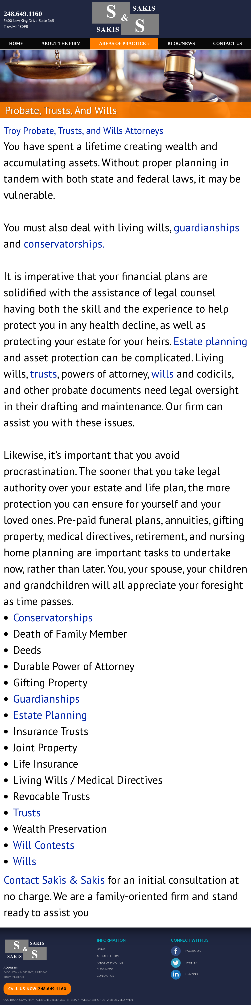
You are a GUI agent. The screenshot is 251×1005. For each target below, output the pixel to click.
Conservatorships (53, 617)
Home (16, 43)
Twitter (184, 963)
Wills (24, 861)
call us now (37, 988)
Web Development (121, 999)
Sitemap (72, 999)
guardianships (206, 227)
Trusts (27, 812)
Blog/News (181, 43)
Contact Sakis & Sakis (54, 880)
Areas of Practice (124, 43)
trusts (43, 373)
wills (162, 373)
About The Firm (108, 956)
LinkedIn (184, 975)
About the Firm (61, 43)
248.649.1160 (23, 13)
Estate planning (210, 341)
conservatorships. (64, 243)
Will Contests (43, 845)
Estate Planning (50, 715)
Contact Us (227, 43)
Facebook (186, 951)
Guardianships (46, 699)
